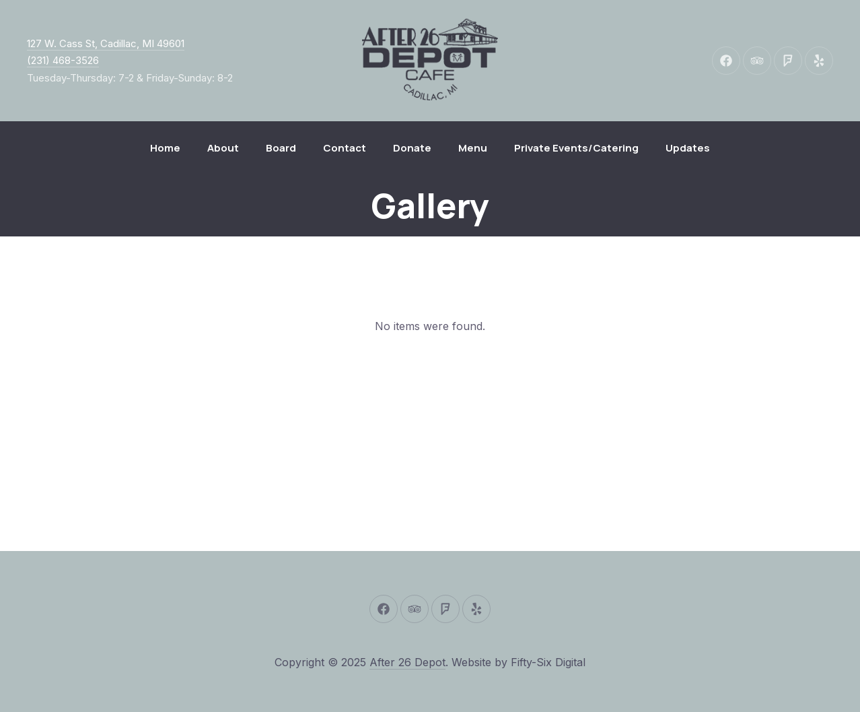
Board (281, 148)
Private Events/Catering (576, 148)
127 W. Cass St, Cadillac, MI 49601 (105, 43)
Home (165, 148)
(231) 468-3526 (63, 60)
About (223, 148)
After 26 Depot (407, 662)
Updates (688, 148)
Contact (344, 148)
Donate (412, 148)
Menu (472, 148)
